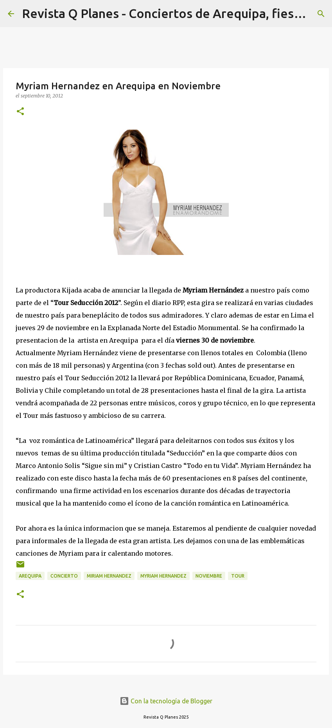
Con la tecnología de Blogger (166, 701)
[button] (20, 112)
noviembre (209, 575)
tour (237, 575)
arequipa (30, 575)
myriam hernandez (163, 575)
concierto (64, 575)
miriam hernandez (109, 575)
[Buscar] (321, 13)
